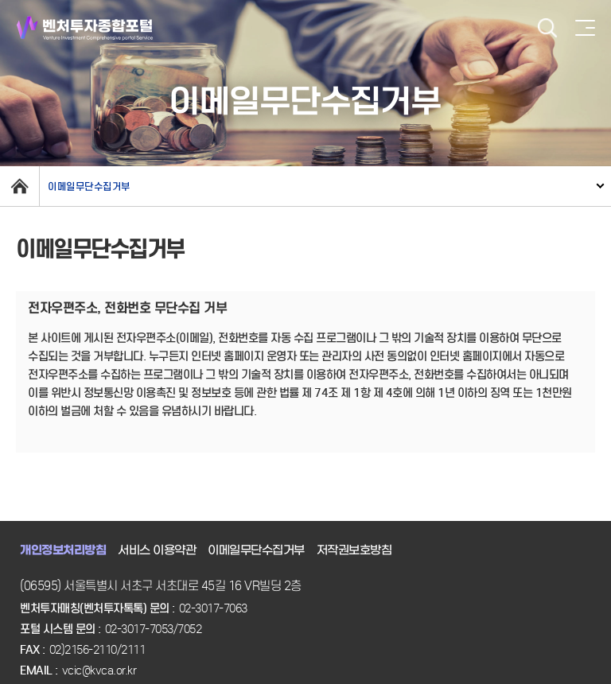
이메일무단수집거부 (89, 186)
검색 (547, 28)
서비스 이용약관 (157, 550)
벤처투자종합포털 (85, 28)
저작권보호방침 (354, 550)
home (19, 186)
